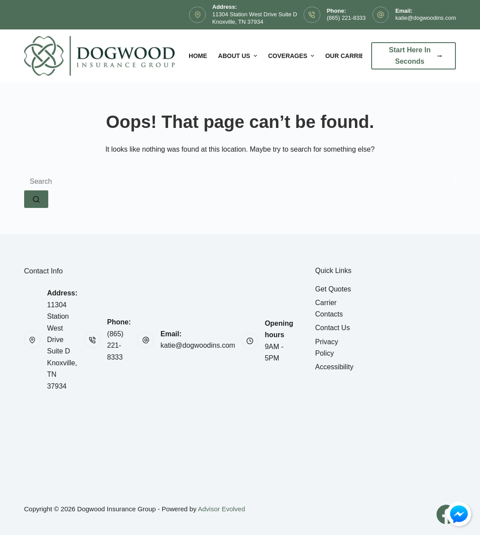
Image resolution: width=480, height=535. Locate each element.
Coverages (292, 56)
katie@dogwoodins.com (425, 18)
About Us (238, 56)
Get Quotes (333, 289)
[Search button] (36, 199)
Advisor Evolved (221, 509)
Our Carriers (349, 55)
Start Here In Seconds (415, 55)
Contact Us (332, 327)
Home (198, 55)
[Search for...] (240, 181)
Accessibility (334, 367)
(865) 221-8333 (346, 18)
